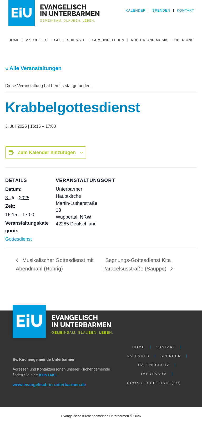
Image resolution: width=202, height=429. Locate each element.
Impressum (154, 374)
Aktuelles (37, 40)
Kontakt (185, 10)
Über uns (184, 40)
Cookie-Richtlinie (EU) (154, 383)
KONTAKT (48, 375)
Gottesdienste (70, 40)
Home (13, 40)
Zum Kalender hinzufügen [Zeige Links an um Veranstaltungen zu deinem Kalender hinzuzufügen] (47, 152)
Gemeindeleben (108, 40)
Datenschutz (154, 365)
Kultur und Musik (149, 40)
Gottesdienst (18, 239)
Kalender (136, 10)
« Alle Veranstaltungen (33, 68)
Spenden (161, 10)
